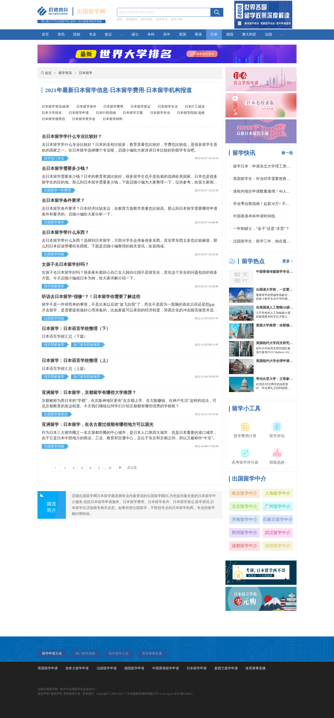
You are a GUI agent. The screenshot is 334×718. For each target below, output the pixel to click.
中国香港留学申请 (165, 668)
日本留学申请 (79, 113)
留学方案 (177, 19)
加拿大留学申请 (77, 668)
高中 (166, 34)
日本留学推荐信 (53, 119)
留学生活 (161, 19)
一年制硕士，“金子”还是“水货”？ (261, 228)
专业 (92, 34)
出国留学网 (91, 11)
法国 (268, 34)
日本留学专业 (160, 113)
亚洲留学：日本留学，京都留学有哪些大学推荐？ (89, 392)
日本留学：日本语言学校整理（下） (76, 328)
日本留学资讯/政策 (55, 106)
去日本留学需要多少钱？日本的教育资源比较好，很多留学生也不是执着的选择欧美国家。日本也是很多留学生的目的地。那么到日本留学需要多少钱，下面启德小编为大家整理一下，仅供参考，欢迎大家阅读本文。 (129, 182)
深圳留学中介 (278, 545)
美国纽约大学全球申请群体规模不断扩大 (286, 361)
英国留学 (131, 19)
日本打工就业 (195, 106)
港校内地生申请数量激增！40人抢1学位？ (268, 191)
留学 (120, 19)
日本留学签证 (140, 106)
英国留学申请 (48, 668)
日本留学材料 (113, 119)
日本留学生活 (168, 106)
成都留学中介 (244, 545)
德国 (229, 34)
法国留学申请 (107, 668)
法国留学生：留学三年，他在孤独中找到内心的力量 (277, 241)
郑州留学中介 (244, 532)
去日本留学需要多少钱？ (65, 168)
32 (110, 468)
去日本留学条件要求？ (63, 200)
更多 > (287, 261)
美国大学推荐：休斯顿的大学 (277, 325)
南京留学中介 (244, 493)
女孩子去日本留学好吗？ (65, 264)
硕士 (135, 34)
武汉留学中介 (278, 532)
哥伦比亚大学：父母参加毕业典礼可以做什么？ (291, 379)
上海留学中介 (278, 493)
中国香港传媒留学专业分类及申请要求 (284, 271)
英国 (182, 34)
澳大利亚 (249, 34)
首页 (45, 34)
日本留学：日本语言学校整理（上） (76, 360)
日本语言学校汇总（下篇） (65, 336)
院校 (76, 34)
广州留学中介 (278, 506)
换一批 (287, 153)
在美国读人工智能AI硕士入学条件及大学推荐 (289, 307)
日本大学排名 (52, 113)
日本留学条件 (86, 106)
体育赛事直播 (255, 668)
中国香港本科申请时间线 (254, 216)
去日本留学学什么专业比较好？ (72, 136)
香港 (198, 34)
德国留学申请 (134, 668)
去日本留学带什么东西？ (65, 232)
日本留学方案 (133, 113)
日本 (214, 34)
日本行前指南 (106, 113)
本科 (151, 34)
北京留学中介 (244, 506)
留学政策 (146, 19)
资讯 (61, 34)
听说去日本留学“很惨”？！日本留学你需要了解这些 (91, 296)
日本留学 (85, 73)
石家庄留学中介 (278, 519)
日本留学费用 (113, 106)
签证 (108, 34)
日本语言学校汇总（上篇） (65, 369)
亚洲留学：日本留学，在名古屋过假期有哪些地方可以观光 (97, 424)
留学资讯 (65, 73)
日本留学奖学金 (83, 119)
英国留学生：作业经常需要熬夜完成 (263, 179)
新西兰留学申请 (226, 668)
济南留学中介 (244, 519)
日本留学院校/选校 (191, 113)
